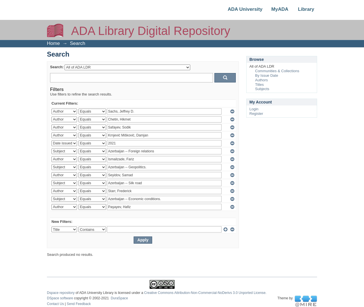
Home (53, 43)
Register (256, 113)
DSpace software (60, 298)
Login (253, 109)
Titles (259, 84)
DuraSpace (119, 298)
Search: (57, 67)
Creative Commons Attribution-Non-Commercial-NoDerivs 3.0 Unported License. (205, 293)
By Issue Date (266, 75)
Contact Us (55, 304)
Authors (261, 80)
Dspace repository (61, 293)
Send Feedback (79, 304)
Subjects (262, 89)
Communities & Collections (277, 71)
